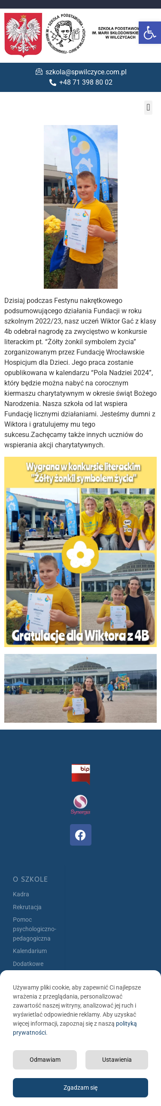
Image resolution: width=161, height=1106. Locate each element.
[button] (150, 32)
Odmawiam (45, 1059)
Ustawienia (117, 1059)
